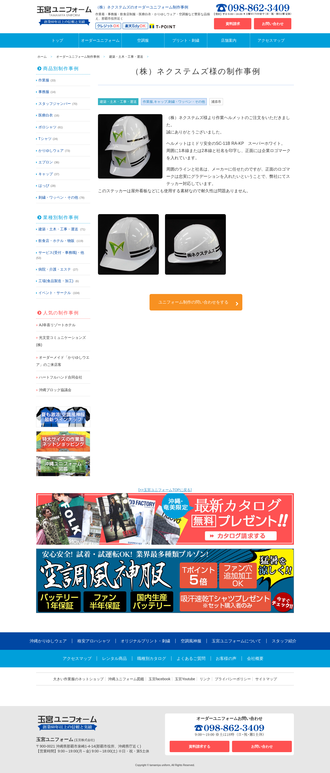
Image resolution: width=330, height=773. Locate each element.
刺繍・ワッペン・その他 (58, 197)
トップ (57, 40)
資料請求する (199, 746)
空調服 (143, 40)
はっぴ (43, 185)
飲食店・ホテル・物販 (56, 241)
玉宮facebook (159, 679)
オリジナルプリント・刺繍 (145, 641)
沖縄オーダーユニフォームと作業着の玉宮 (64, 15)
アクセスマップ (271, 40)
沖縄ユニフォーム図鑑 (126, 679)
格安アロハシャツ (93, 641)
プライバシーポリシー (233, 679)
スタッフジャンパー (54, 104)
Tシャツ (45, 139)
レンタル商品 (114, 658)
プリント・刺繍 (185, 40)
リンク (205, 679)
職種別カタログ (151, 658)
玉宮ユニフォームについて (236, 641)
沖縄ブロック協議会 (55, 390)
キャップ (45, 174)
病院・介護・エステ (54, 269)
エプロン (45, 162)
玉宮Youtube (185, 679)
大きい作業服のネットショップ (78, 679)
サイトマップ (266, 679)
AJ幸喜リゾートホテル (57, 325)
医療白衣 (45, 115)
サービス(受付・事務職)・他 (61, 252)
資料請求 (233, 24)
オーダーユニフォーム (100, 40)
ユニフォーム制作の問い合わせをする (198, 303)
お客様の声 (226, 658)
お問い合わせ (273, 24)
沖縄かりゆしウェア (48, 641)
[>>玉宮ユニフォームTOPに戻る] (165, 490)
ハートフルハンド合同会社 (60, 377)
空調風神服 (191, 641)
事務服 (43, 92)
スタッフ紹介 (284, 641)
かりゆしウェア (51, 150)
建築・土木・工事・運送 (58, 229)
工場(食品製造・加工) (55, 281)
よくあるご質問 (191, 658)
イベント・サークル (54, 293)
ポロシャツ (47, 127)
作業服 (43, 80)
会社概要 (255, 658)
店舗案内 (228, 40)
